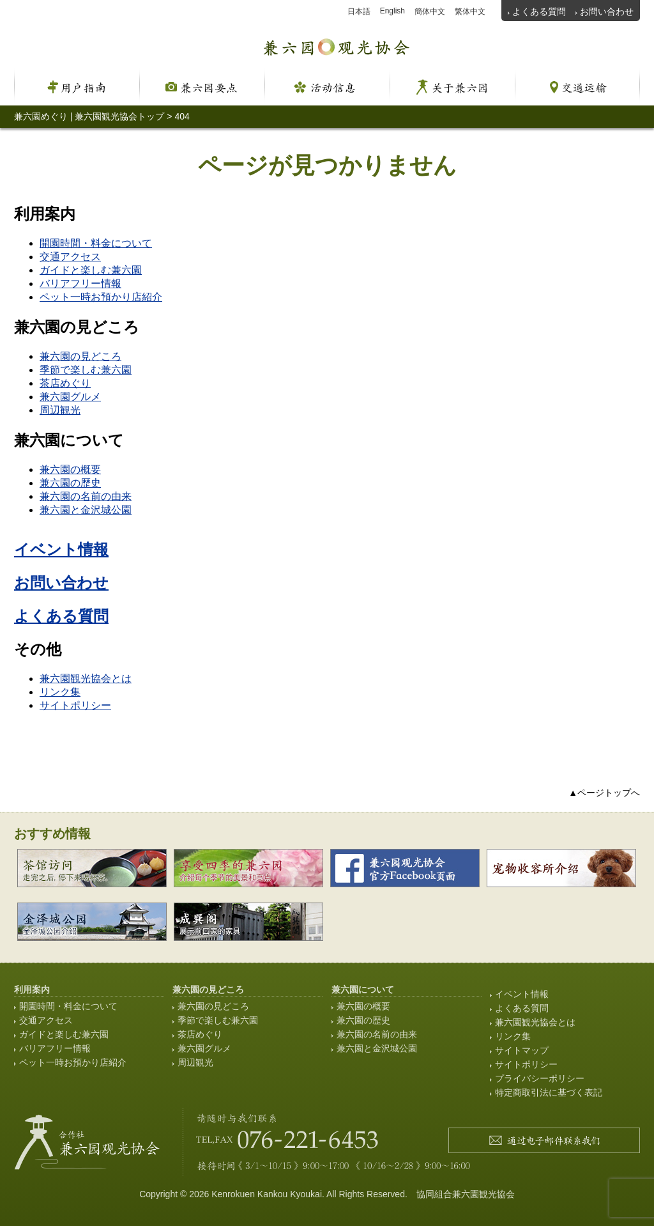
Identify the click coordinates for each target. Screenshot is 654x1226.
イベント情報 (61, 549)
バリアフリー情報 (80, 283)
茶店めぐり (65, 383)
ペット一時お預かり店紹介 (101, 296)
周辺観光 (60, 410)
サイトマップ (522, 1050)
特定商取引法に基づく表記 (548, 1092)
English (392, 10)
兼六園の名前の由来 (86, 496)
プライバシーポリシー (539, 1078)
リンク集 (60, 692)
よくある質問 (539, 11)
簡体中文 (429, 11)
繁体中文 (470, 11)
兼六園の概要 (70, 469)
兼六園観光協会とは (86, 678)
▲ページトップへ (604, 793)
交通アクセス (70, 256)
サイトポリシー (75, 705)
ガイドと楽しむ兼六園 (91, 270)
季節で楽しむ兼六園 (86, 369)
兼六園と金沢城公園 (86, 509)
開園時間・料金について (96, 243)
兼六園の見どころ (80, 356)
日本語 (358, 11)
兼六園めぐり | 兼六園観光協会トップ (89, 116)
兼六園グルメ (70, 396)
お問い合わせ (607, 11)
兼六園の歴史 (70, 482)
